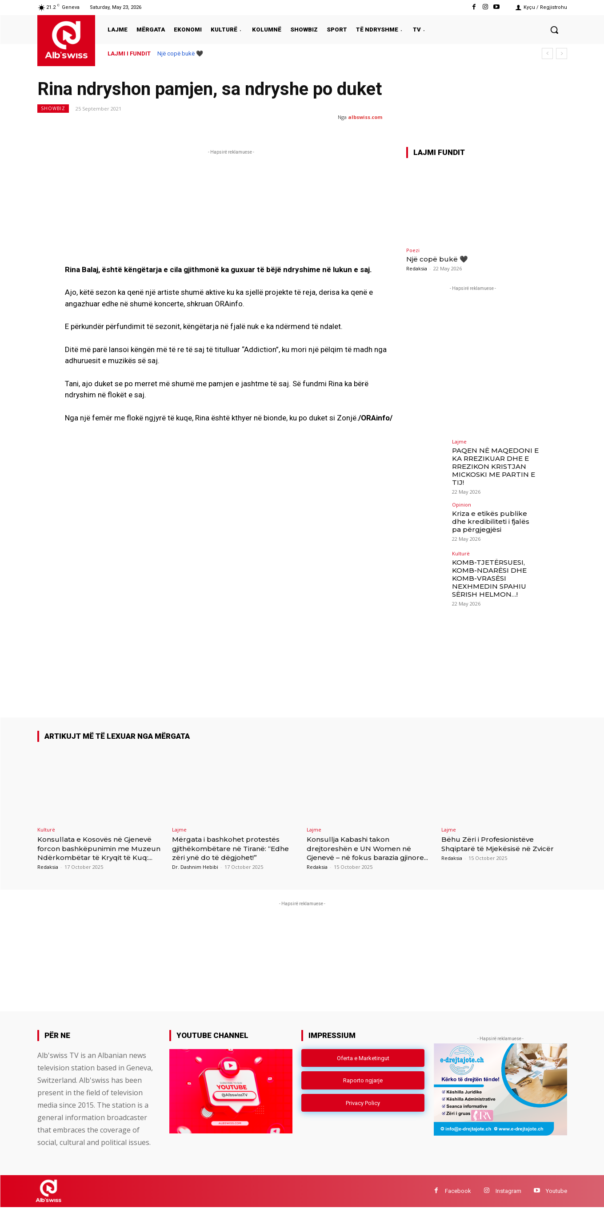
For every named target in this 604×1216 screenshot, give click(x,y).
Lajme (459, 441)
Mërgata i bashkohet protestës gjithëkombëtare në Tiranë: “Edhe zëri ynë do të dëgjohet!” (233, 848)
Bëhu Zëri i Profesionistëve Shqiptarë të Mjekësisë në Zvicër (494, 848)
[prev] (547, 53)
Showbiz (53, 108)
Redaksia (416, 268)
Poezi (413, 250)
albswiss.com (365, 117)
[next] (561, 53)
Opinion (461, 501)
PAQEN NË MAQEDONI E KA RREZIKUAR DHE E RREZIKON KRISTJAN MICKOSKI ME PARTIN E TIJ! (493, 465)
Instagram (508, 1199)
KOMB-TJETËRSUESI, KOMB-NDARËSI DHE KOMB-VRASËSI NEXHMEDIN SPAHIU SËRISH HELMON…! (487, 574)
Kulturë (461, 550)
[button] (554, 30)
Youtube (556, 1199)
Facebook (458, 1199)
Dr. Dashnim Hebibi (195, 866)
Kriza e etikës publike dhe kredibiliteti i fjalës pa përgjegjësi (494, 518)
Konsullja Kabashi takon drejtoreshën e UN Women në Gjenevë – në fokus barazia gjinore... (366, 853)
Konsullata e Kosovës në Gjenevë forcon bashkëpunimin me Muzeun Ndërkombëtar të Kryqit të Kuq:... (99, 853)
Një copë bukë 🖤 (180, 53)
